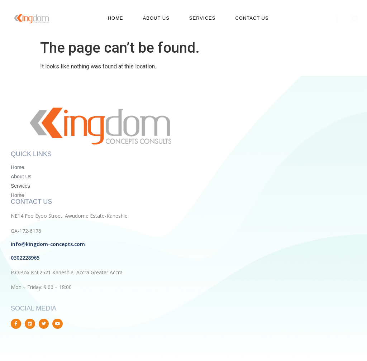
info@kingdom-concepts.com (48, 244)
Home (115, 18)
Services (202, 18)
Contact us (251, 18)
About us (156, 18)
